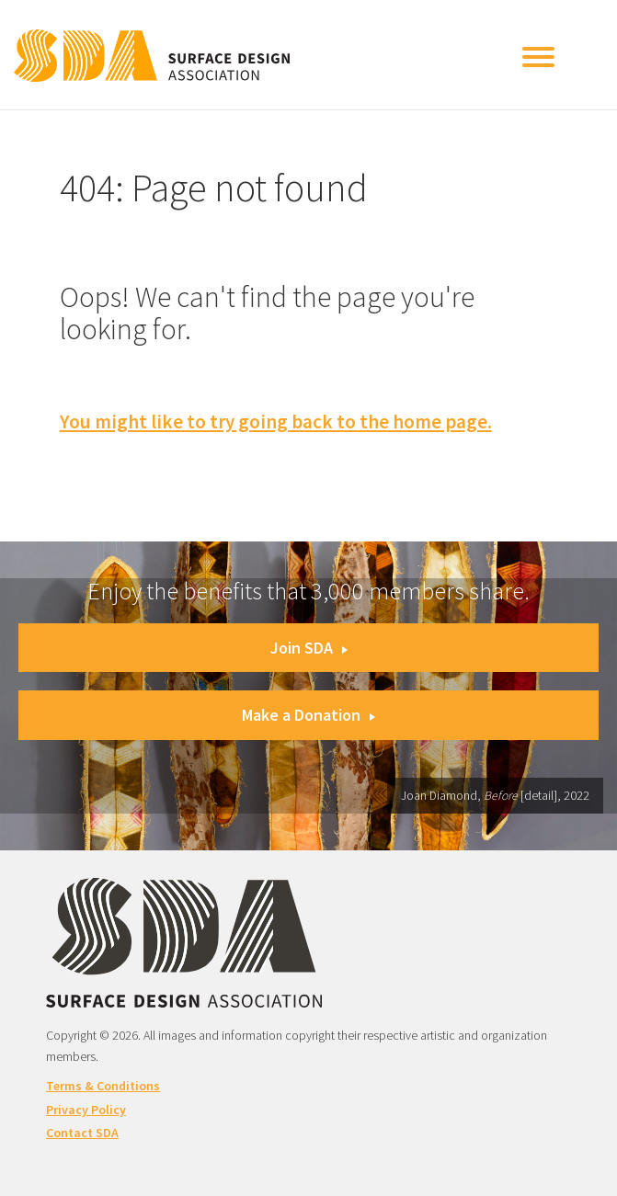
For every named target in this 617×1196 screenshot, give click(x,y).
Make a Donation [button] (308, 714)
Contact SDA (82, 1132)
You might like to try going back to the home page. (276, 421)
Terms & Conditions (103, 1085)
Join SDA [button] (309, 647)
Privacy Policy (86, 1109)
